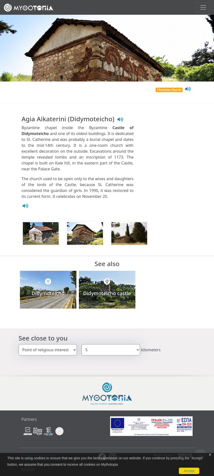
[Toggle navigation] (203, 7)
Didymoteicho (48, 293)
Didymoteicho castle (107, 293)
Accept (189, 471)
